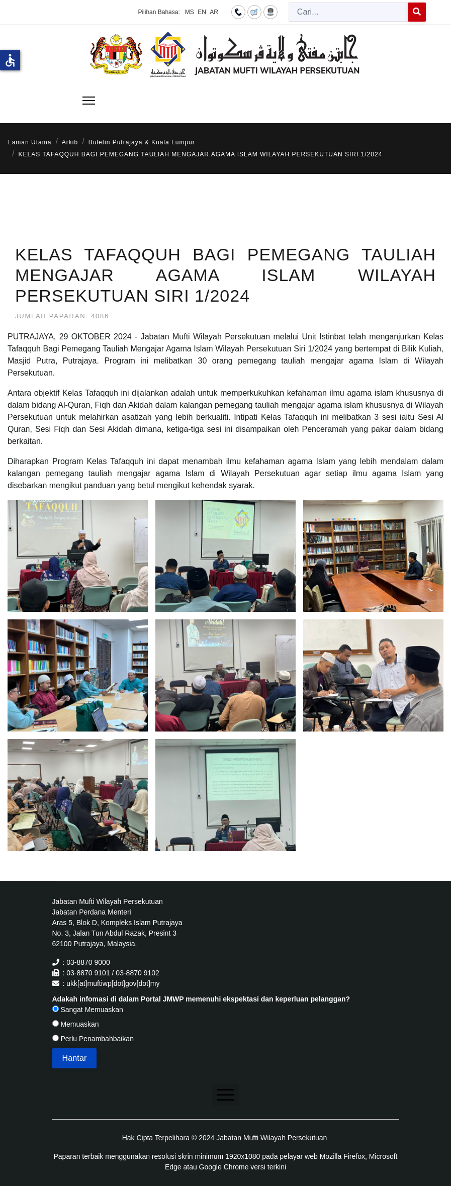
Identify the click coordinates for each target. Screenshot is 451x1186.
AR (214, 12)
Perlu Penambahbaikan (93, 1039)
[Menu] (88, 100)
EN (202, 12)
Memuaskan (75, 1024)
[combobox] (348, 12)
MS (189, 12)
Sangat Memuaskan (87, 1010)
